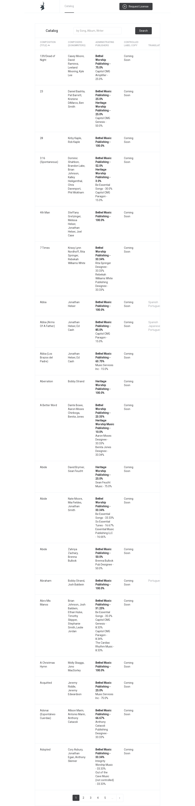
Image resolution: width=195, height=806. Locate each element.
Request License (139, 6)
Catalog (69, 6)
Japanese (154, 326)
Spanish (153, 302)
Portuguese (155, 306)
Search (143, 30)
